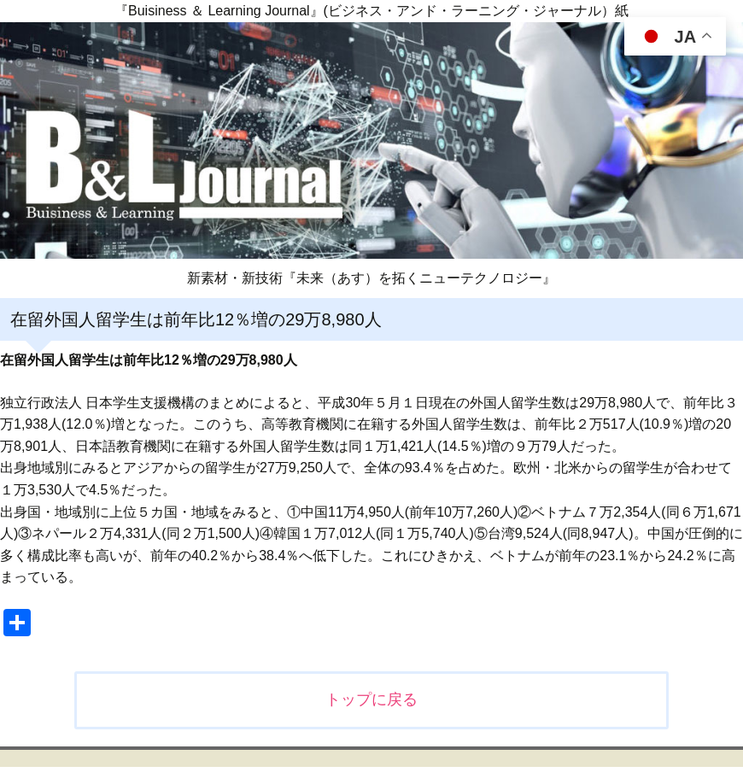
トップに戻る (371, 699)
